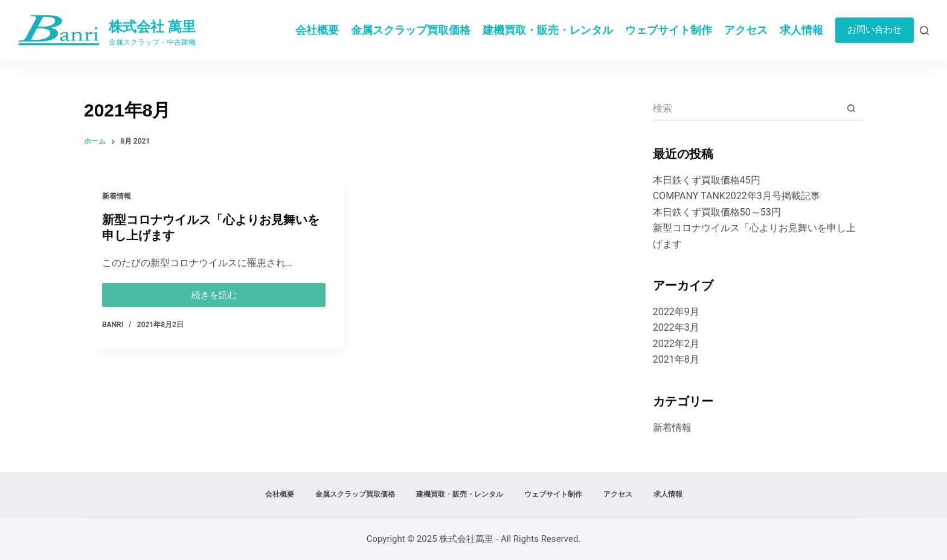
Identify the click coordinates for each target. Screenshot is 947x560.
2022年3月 (676, 327)
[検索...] (746, 109)
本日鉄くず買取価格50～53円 (717, 212)
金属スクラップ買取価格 (410, 30)
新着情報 (116, 196)
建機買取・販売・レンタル (548, 30)
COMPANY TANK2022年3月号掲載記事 (736, 196)
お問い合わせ (874, 29)
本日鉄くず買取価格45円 (706, 180)
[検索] (924, 30)
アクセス (746, 30)
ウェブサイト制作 (668, 30)
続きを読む (214, 292)
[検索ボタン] (851, 109)
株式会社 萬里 (152, 27)
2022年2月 (676, 343)
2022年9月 (676, 311)
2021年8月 (676, 359)
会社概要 (317, 30)
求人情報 (801, 30)
